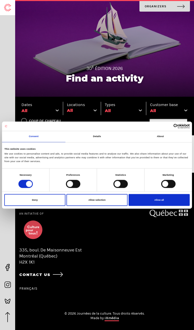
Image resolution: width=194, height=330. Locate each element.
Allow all (159, 200)
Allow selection (97, 200)
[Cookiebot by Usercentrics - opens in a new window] (168, 126)
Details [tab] (97, 136)
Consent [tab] (33, 136)
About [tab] (160, 136)
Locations (76, 104)
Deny (35, 200)
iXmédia (112, 318)
